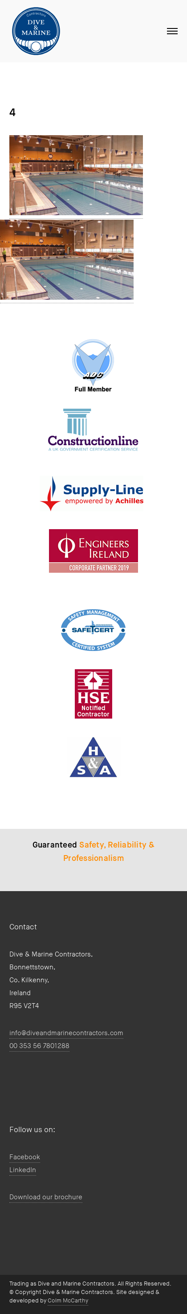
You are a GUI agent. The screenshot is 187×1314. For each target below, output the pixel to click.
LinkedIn (22, 1170)
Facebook (24, 1157)
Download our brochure (45, 1197)
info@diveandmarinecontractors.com (66, 1033)
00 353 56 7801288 (39, 1046)
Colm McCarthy (68, 1300)
